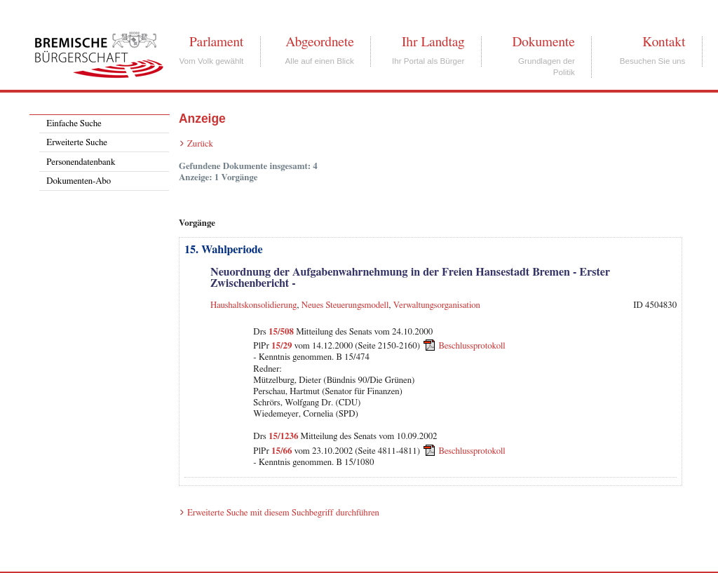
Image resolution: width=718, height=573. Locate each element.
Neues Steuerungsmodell (345, 305)
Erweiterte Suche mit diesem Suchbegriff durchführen (283, 513)
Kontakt (663, 42)
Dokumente (543, 42)
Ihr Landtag (433, 42)
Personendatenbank (80, 162)
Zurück (200, 144)
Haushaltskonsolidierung (253, 305)
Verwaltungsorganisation (436, 305)
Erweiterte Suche (76, 142)
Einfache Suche (73, 123)
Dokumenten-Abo (78, 181)
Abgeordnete (319, 42)
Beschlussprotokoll (472, 346)
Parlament (216, 42)
